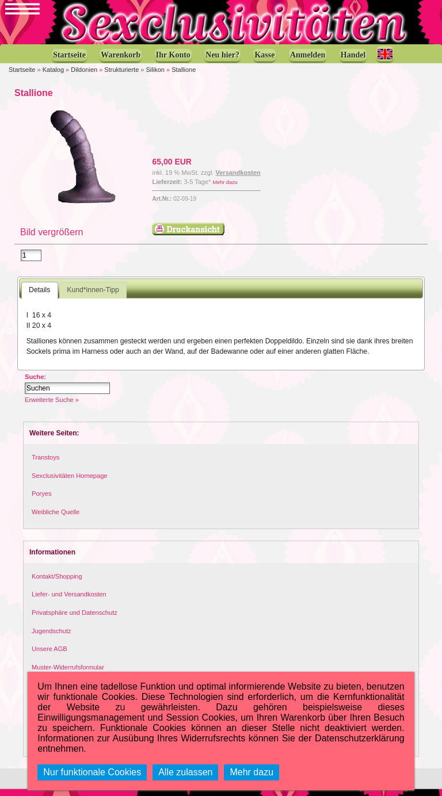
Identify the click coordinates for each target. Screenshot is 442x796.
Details (39, 297)
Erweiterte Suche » (52, 406)
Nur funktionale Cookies (92, 772)
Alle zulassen (185, 772)
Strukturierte (121, 75)
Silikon (155, 75)
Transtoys (45, 464)
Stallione (184, 75)
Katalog (53, 75)
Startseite (22, 75)
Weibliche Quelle (55, 518)
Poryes (42, 500)
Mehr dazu (224, 188)
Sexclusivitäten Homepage (70, 482)
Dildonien (84, 75)
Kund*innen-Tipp (93, 297)
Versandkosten (238, 178)
